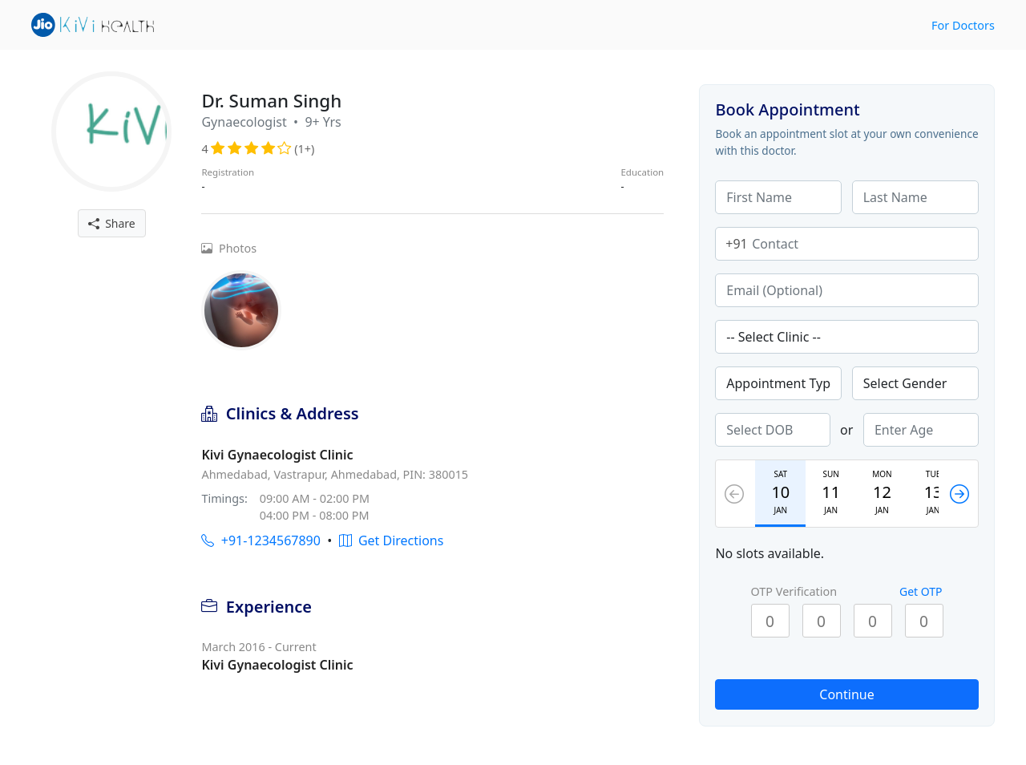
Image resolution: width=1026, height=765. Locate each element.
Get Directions (391, 540)
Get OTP (921, 591)
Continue (846, 694)
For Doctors (963, 25)
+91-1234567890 (260, 540)
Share (111, 223)
